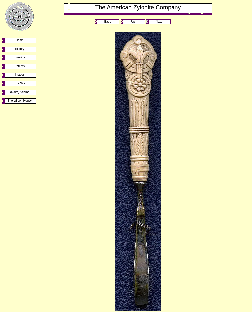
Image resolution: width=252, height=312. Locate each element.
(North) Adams (19, 92)
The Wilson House (20, 100)
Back (107, 21)
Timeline (19, 57)
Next (159, 21)
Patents (20, 66)
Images (19, 74)
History (19, 49)
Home (20, 40)
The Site (19, 83)
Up (133, 21)
